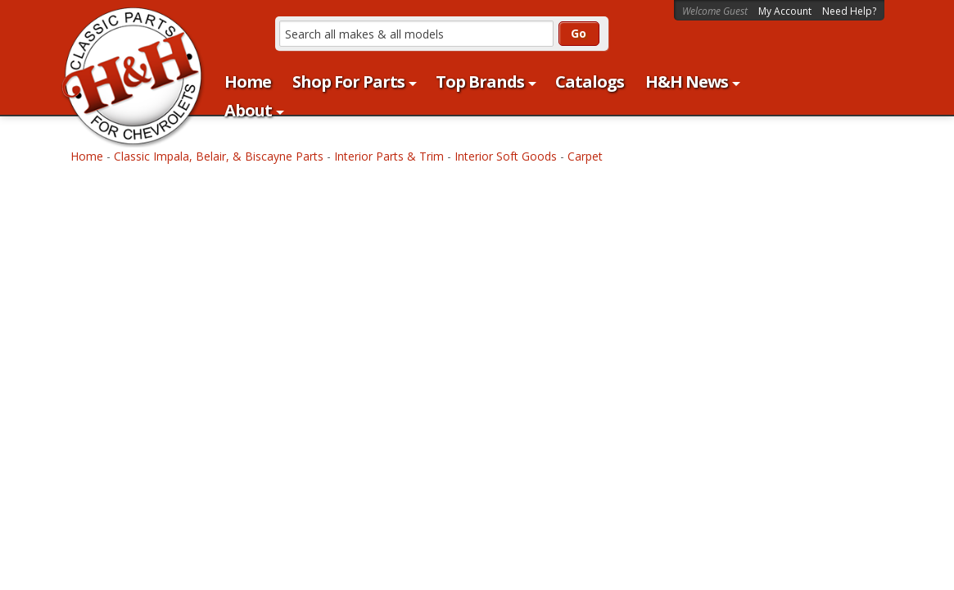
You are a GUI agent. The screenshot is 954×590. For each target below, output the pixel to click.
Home (86, 156)
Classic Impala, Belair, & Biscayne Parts (218, 156)
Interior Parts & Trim (389, 156)
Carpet (585, 156)
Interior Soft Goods (505, 156)
